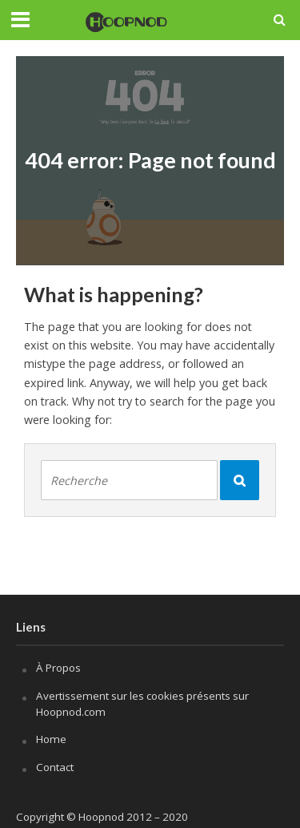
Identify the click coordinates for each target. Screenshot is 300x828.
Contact (55, 767)
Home (51, 739)
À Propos (58, 667)
